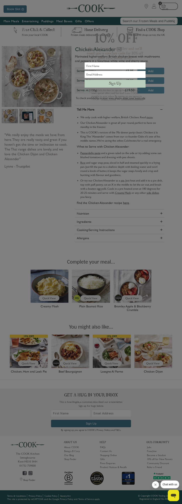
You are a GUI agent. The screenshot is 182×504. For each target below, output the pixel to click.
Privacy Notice (108, 99)
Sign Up (115, 84)
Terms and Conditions (132, 99)
